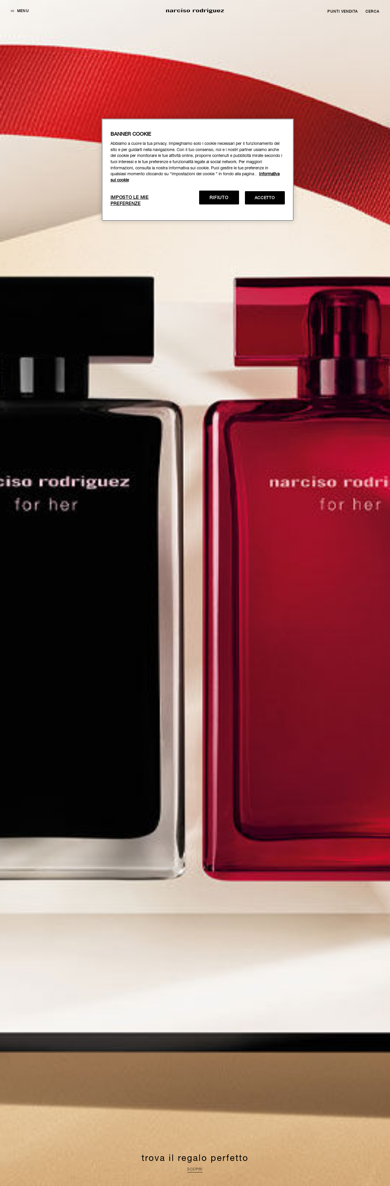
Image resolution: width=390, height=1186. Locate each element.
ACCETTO (265, 197)
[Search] (372, 11)
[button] (20, 11)
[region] (198, 170)
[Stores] (342, 11)
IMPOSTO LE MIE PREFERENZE (129, 200)
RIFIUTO (218, 197)
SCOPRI (194, 1169)
